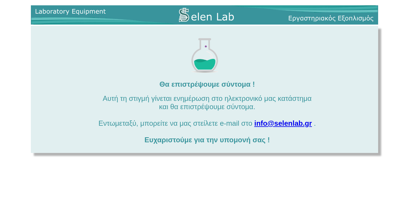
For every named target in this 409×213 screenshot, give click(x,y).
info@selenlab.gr (283, 123)
